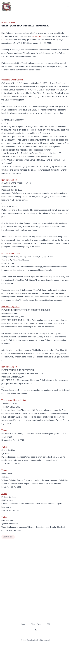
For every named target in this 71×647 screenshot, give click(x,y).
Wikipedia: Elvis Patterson (12, 80)
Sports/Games (8, 537)
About (23, 624)
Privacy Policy (36, 624)
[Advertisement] (35, 557)
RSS (48, 624)
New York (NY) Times (10, 180)
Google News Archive (10, 253)
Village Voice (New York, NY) (13, 400)
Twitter (4, 430)
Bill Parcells (37, 36)
